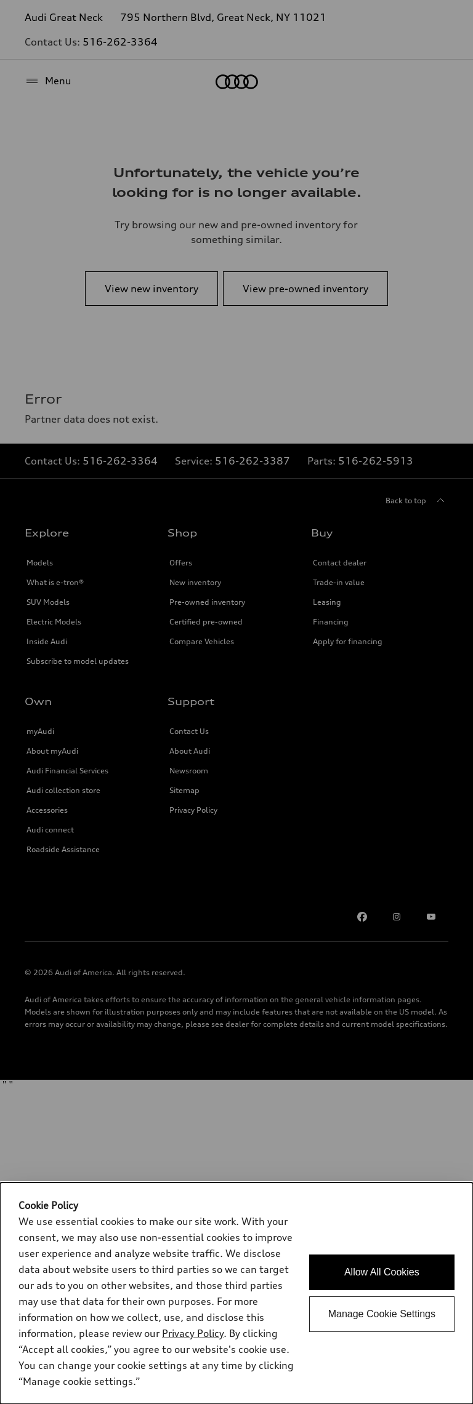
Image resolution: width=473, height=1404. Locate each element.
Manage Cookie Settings (381, 1314)
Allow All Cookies (381, 1272)
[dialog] (236, 1293)
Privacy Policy (193, 1333)
